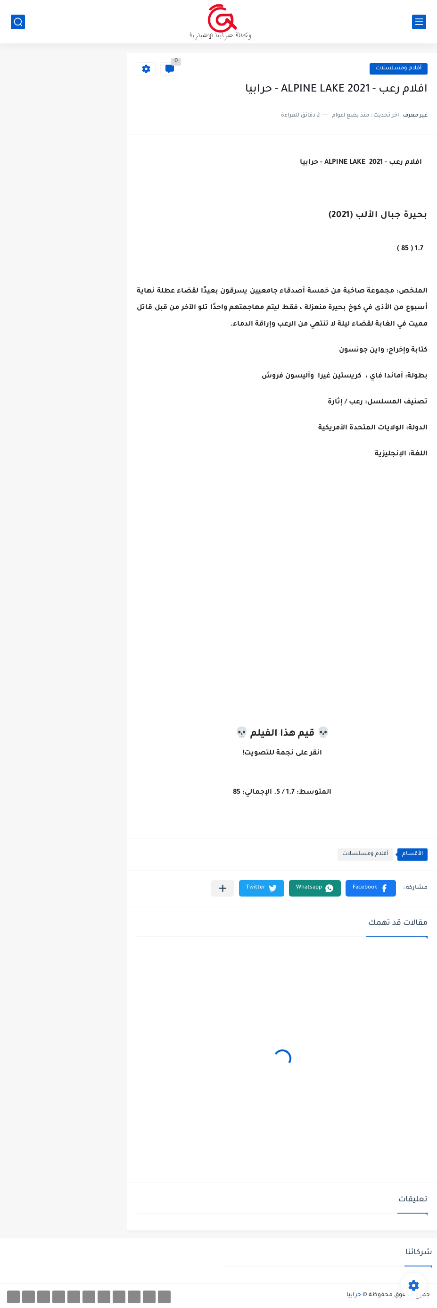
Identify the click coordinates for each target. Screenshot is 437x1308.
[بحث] (18, 22)
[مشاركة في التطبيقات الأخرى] (222, 888)
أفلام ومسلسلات (398, 69)
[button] (371, 888)
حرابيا (353, 1295)
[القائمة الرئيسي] (419, 22)
